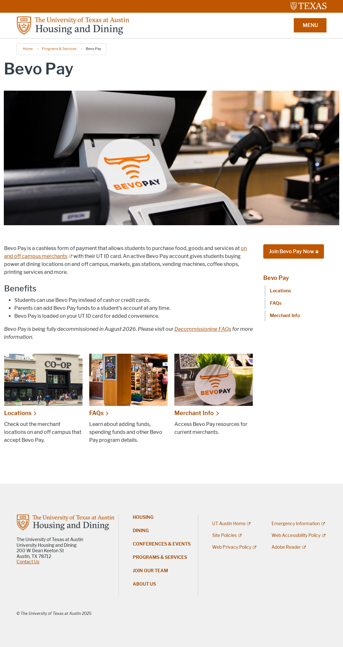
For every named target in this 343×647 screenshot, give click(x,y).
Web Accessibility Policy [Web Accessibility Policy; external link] (296, 535)
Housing (143, 517)
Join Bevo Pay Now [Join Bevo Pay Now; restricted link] (291, 251)
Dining (141, 530)
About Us (144, 584)
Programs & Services (59, 48)
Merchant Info (194, 413)
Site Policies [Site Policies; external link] (224, 535)
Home (28, 48)
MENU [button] (310, 25)
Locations (17, 413)
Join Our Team (150, 571)
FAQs (96, 413)
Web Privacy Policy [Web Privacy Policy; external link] (231, 547)
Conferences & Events (162, 544)
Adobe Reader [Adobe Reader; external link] (286, 547)
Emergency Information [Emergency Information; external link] (296, 523)
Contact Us (28, 562)
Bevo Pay (276, 278)
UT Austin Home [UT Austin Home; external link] (228, 523)
